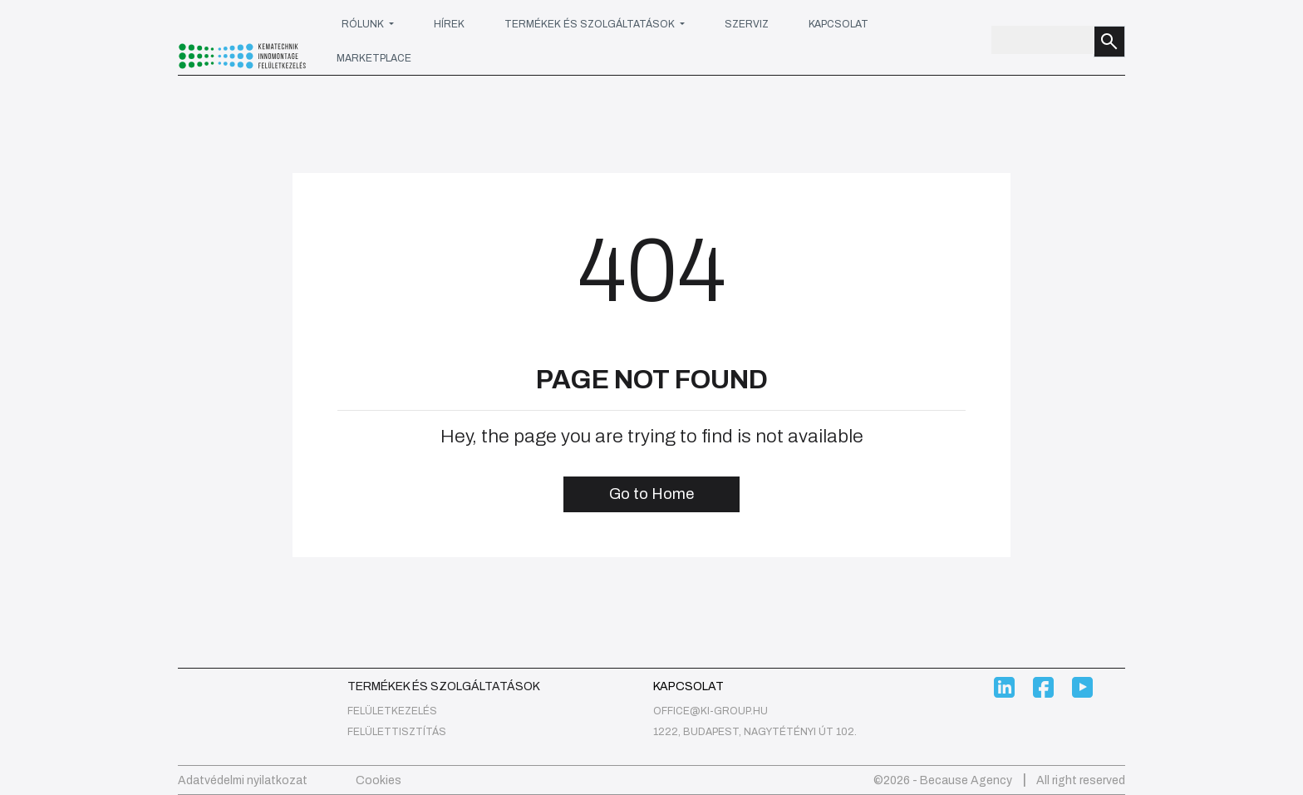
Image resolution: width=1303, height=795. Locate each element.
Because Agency (966, 780)
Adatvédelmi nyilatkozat (242, 780)
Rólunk (364, 24)
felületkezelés (392, 711)
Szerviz (747, 24)
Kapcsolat (838, 24)
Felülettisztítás (396, 732)
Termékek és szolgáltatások (590, 24)
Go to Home (651, 494)
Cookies (378, 780)
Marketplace (374, 58)
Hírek (449, 24)
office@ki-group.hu (710, 711)
